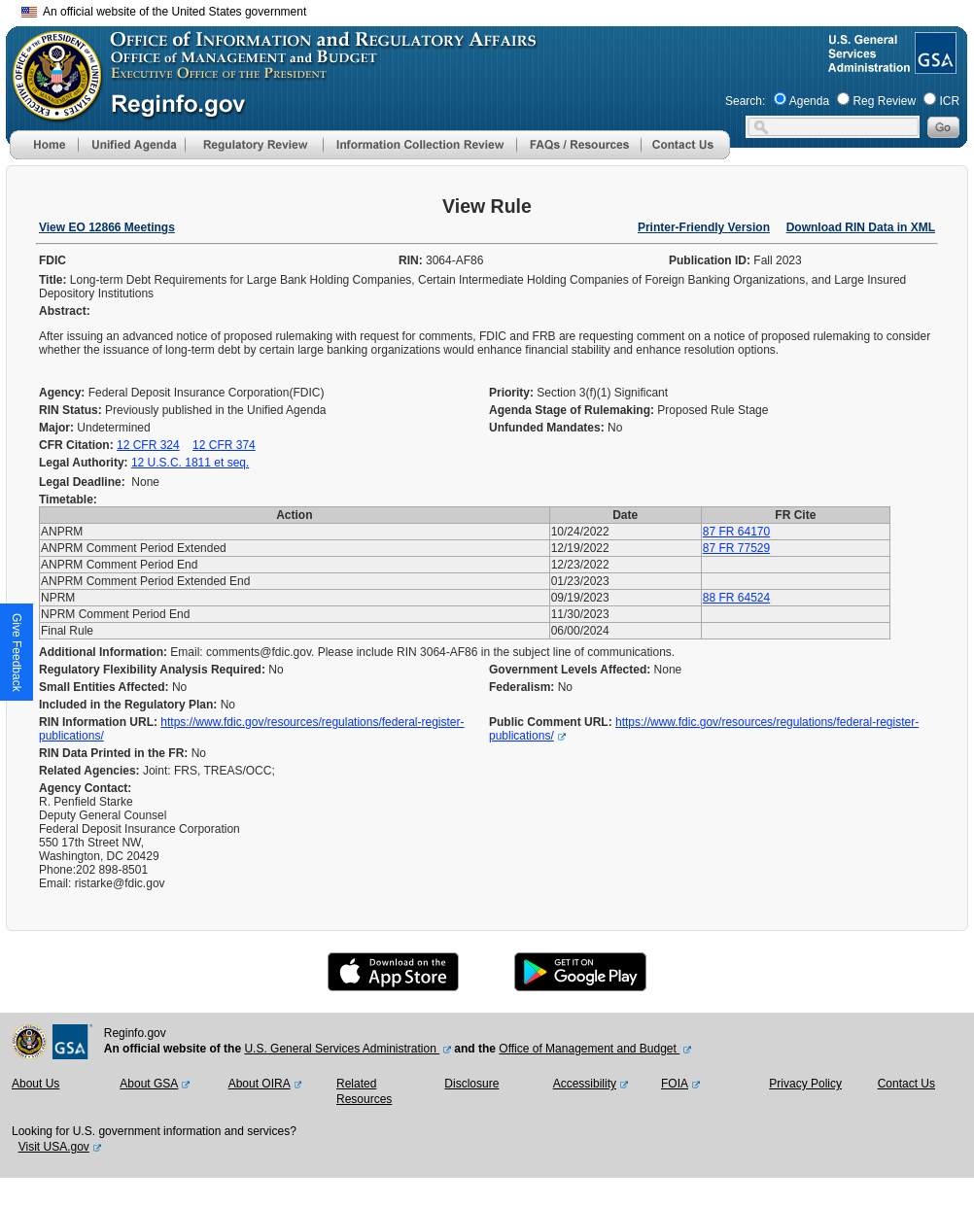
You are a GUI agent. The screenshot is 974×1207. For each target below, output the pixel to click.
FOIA (674, 1083)
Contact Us (906, 1083)
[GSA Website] (934, 66)
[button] (131, 144)
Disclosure (471, 1083)
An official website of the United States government (163, 11)
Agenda (809, 101)
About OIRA (259, 1083)
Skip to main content (499, 9)
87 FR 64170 (736, 531)
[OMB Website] (50, 112)
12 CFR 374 (224, 445)
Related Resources (364, 1091)
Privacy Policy (805, 1083)
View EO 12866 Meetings (107, 227)
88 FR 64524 (736, 597)
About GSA (149, 1083)
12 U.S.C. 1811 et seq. (190, 462)
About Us (35, 1083)
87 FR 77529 (736, 548)
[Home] (44, 155)
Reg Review (884, 101)
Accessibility (584, 1083)
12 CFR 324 (148, 445)
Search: (745, 101)
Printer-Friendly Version (704, 227)
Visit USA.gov (53, 1147)
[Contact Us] (685, 155)
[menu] (131, 144)
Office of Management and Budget (589, 1048)
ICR (949, 101)
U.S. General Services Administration (341, 1048)
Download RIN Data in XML (860, 227)
